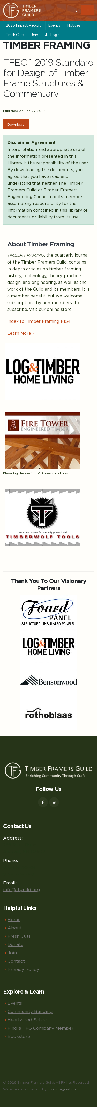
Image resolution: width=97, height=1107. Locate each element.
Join (34, 35)
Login (51, 35)
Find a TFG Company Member (40, 1027)
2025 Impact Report (23, 25)
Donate (15, 944)
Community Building (30, 1011)
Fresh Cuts (15, 35)
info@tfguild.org (21, 889)
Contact (16, 960)
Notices (73, 25)
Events (54, 25)
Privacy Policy (23, 969)
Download (16, 124)
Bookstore (19, 1036)
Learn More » (21, 333)
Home (14, 919)
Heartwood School (28, 1019)
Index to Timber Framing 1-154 (39, 321)
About (15, 927)
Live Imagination (62, 1089)
